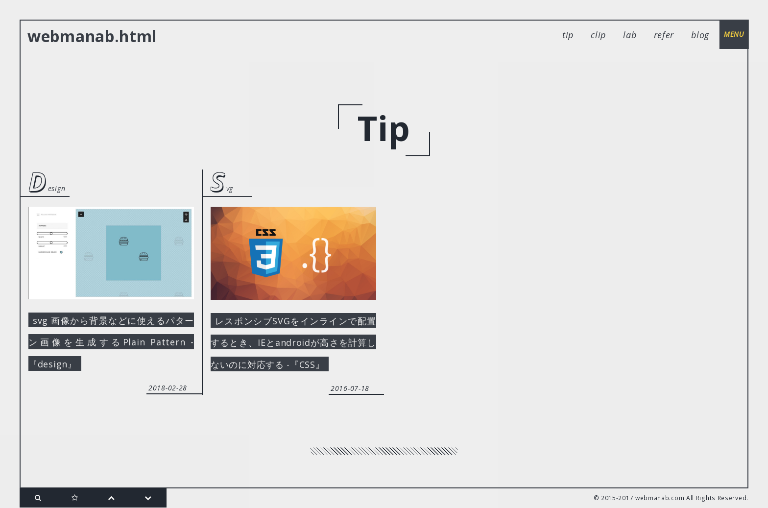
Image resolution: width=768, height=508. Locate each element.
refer (664, 35)
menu (733, 34)
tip (568, 35)
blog (700, 35)
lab (629, 35)
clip (598, 35)
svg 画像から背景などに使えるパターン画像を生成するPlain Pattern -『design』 (111, 342)
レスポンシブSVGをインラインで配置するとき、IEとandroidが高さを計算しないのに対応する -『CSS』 (293, 342)
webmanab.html (92, 36)
